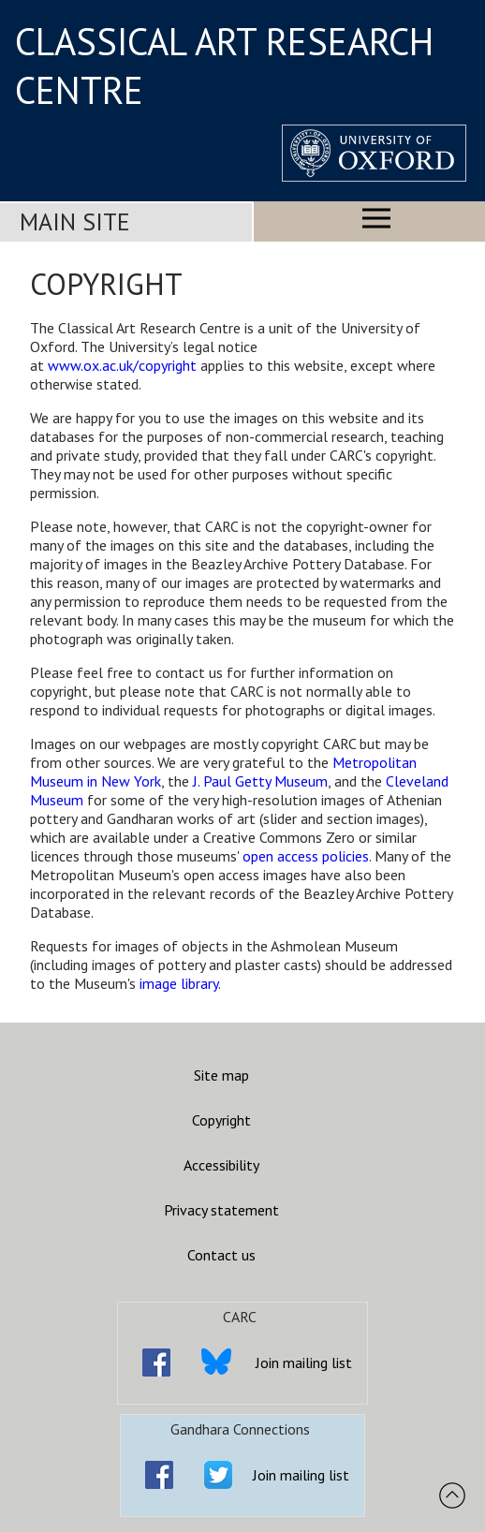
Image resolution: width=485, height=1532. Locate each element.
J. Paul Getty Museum (260, 781)
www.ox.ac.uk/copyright (122, 365)
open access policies (305, 856)
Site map (221, 1075)
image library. (180, 983)
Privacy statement (221, 1210)
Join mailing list (304, 1362)
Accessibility (221, 1165)
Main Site (75, 221)
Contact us (221, 1254)
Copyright (221, 1120)
